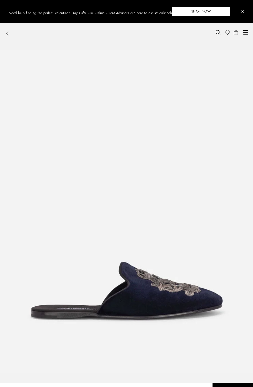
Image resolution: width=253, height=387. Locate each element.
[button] (242, 11)
